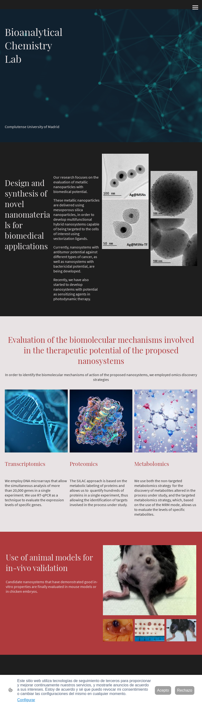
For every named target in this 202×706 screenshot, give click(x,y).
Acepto (163, 690)
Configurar (26, 700)
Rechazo (184, 690)
